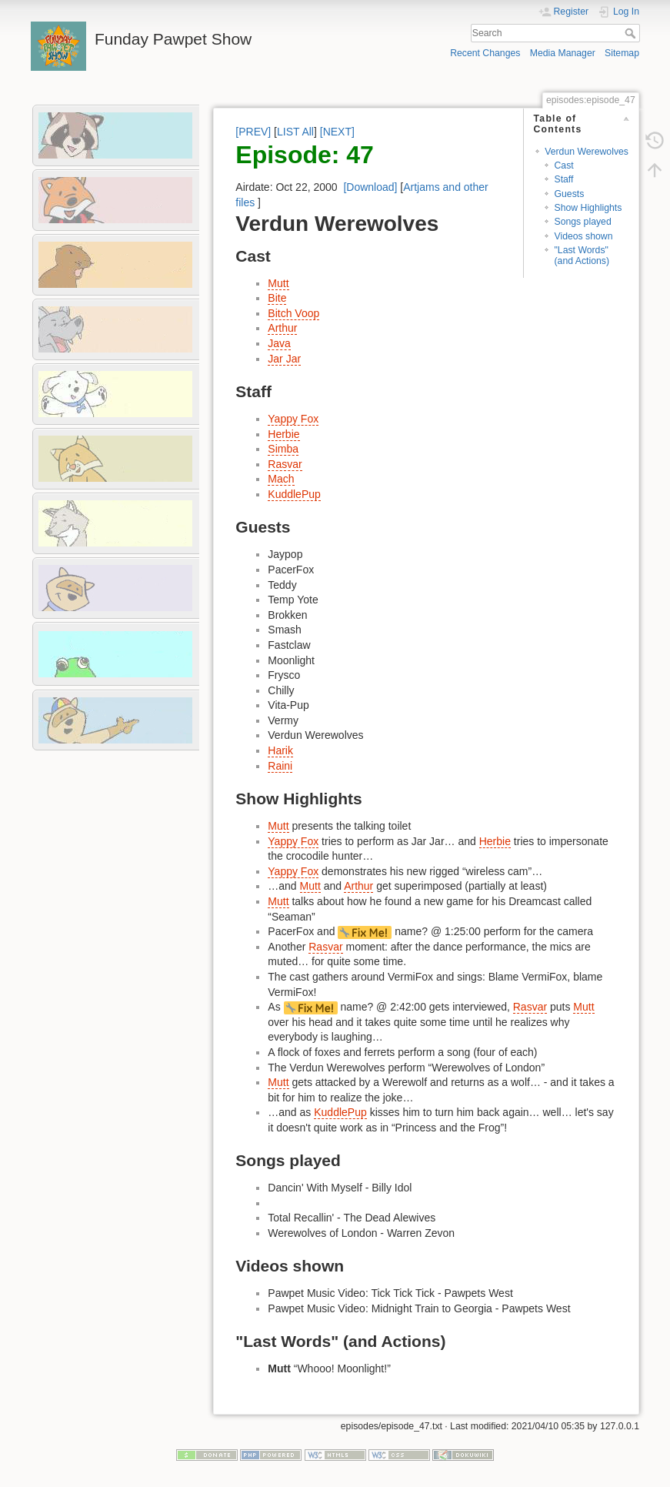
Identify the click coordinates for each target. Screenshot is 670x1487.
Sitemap (622, 53)
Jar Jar (284, 359)
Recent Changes (485, 53)
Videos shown (583, 236)
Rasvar (285, 464)
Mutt (278, 283)
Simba (283, 449)
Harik (280, 750)
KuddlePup (294, 494)
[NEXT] (337, 131)
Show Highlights (588, 207)
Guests (569, 194)
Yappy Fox (293, 419)
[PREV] (253, 131)
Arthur (282, 328)
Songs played (582, 221)
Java (279, 343)
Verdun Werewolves (586, 151)
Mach (281, 479)
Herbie (283, 434)
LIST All (295, 131)
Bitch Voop (293, 313)
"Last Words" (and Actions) (581, 255)
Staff (563, 179)
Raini (280, 766)
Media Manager (562, 53)
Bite (277, 298)
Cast (563, 165)
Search (632, 33)
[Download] (370, 187)
